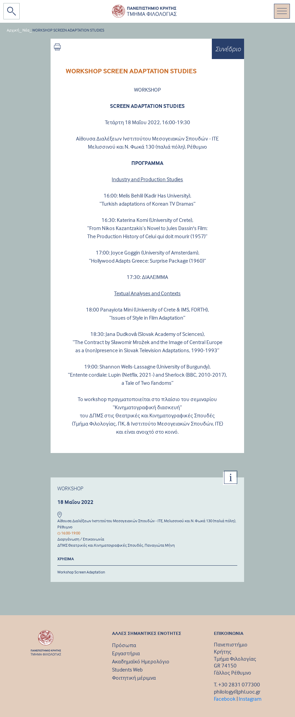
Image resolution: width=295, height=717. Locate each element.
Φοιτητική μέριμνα (134, 677)
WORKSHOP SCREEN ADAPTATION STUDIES (68, 30)
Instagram (250, 698)
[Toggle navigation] (282, 11)
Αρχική (13, 30)
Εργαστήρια (126, 653)
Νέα (26, 30)
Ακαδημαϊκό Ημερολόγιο (140, 661)
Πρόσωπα (124, 645)
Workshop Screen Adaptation (81, 571)
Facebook (225, 698)
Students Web (127, 669)
